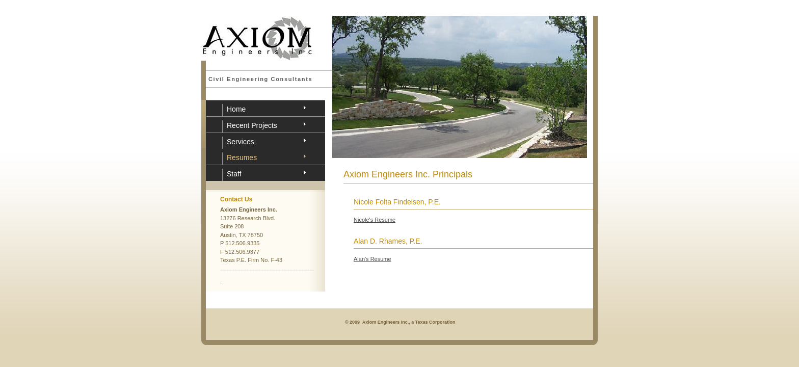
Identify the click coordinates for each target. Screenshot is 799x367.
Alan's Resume (372, 259)
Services (240, 142)
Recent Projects (252, 125)
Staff (234, 174)
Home (236, 109)
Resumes (242, 157)
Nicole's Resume (374, 220)
